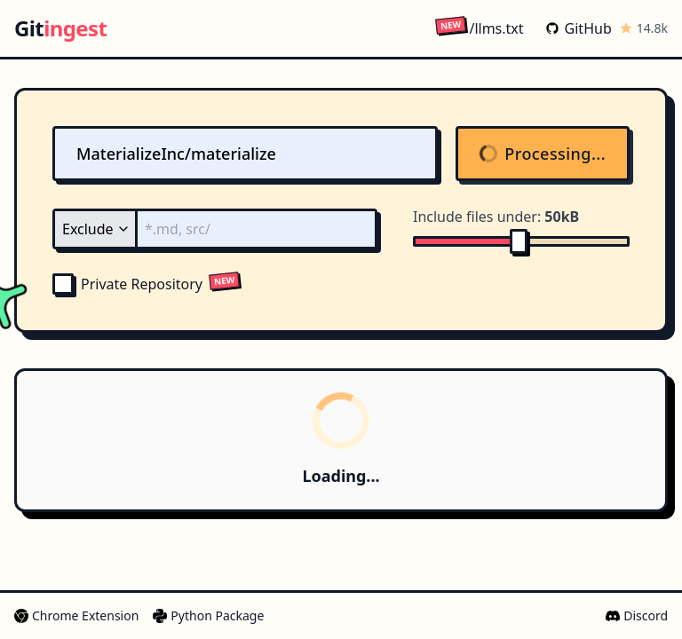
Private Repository (127, 284)
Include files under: (496, 216)
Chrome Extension (76, 615)
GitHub (578, 28)
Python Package (208, 615)
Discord (637, 615)
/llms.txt (479, 28)
